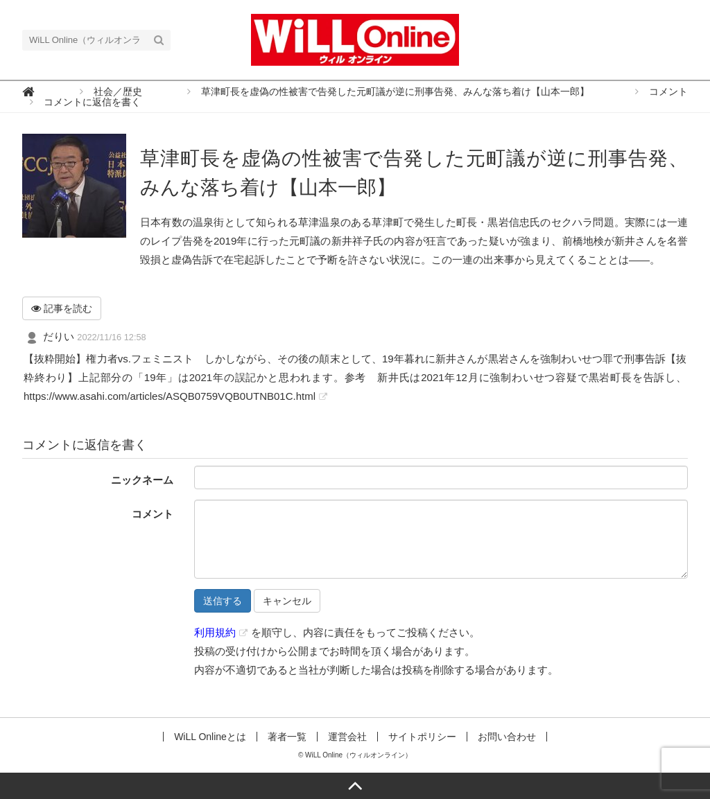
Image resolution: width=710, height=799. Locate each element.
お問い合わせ (507, 736)
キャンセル (287, 600)
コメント (152, 514)
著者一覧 (287, 736)
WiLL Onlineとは (210, 736)
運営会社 (347, 736)
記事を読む (61, 308)
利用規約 (215, 632)
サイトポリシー (422, 736)
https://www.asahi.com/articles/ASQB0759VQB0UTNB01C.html (169, 396)
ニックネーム (142, 480)
